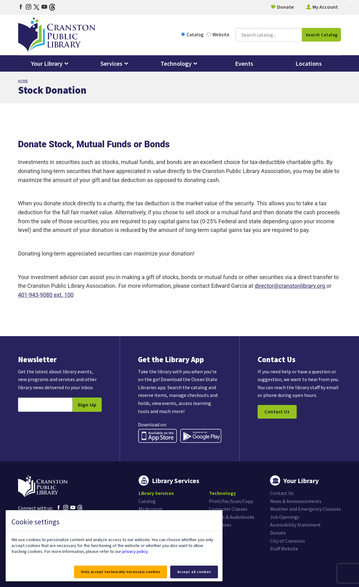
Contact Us (277, 412)
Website (218, 35)
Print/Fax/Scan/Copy (231, 501)
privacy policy (135, 551)
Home (23, 80)
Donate (285, 7)
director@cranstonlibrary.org (290, 285)
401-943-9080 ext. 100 (46, 294)
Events (244, 63)
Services (111, 63)
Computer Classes (228, 509)
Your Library (47, 63)
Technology (176, 63)
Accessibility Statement (295, 525)
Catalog (192, 35)
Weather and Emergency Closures (305, 509)
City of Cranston (287, 541)
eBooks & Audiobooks (232, 517)
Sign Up (87, 404)
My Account (325, 7)
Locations (308, 63)
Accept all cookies (194, 571)
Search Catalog (322, 35)
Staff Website (284, 548)
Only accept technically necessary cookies (120, 571)
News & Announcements (295, 501)
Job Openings (284, 517)
